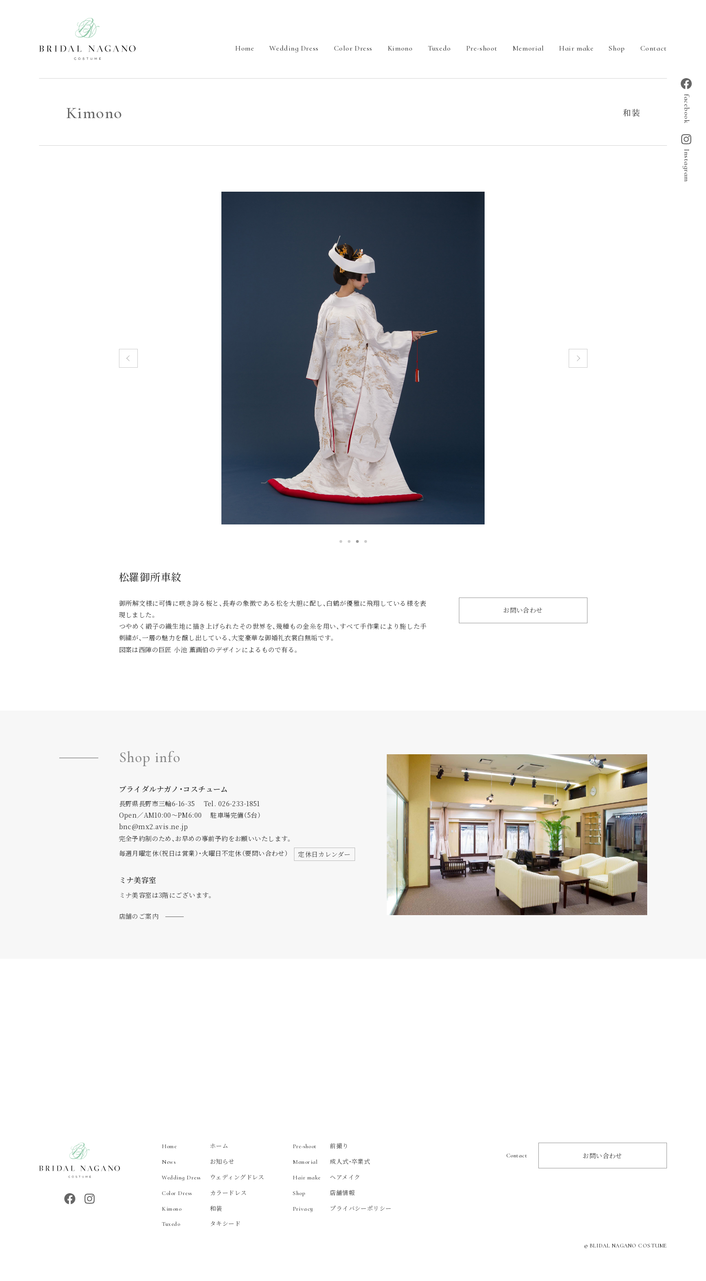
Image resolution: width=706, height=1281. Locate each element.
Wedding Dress (293, 48)
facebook (686, 100)
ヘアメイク (326, 1177)
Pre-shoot (481, 48)
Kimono (400, 48)
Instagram (686, 158)
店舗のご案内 (139, 916)
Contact (653, 48)
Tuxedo (439, 48)
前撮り (320, 1145)
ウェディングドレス (213, 1177)
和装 (192, 1208)
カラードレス (204, 1192)
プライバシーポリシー (342, 1208)
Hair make (576, 48)
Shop (617, 48)
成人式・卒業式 (331, 1161)
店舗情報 (324, 1192)
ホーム (195, 1145)
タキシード (201, 1223)
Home (244, 48)
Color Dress (353, 48)
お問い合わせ (523, 610)
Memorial (528, 48)
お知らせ (198, 1161)
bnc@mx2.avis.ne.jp (153, 826)
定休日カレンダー (324, 854)
